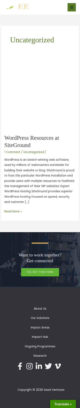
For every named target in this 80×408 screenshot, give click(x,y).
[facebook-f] (21, 366)
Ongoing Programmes (40, 346)
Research (40, 356)
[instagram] (30, 366)
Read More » (13, 211)
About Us (40, 309)
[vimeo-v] (59, 366)
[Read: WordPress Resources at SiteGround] (40, 94)
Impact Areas (40, 328)
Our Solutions (40, 318)
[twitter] (49, 366)
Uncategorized (33, 152)
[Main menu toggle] (72, 7)
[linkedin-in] (40, 366)
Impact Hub (40, 337)
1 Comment (12, 152)
